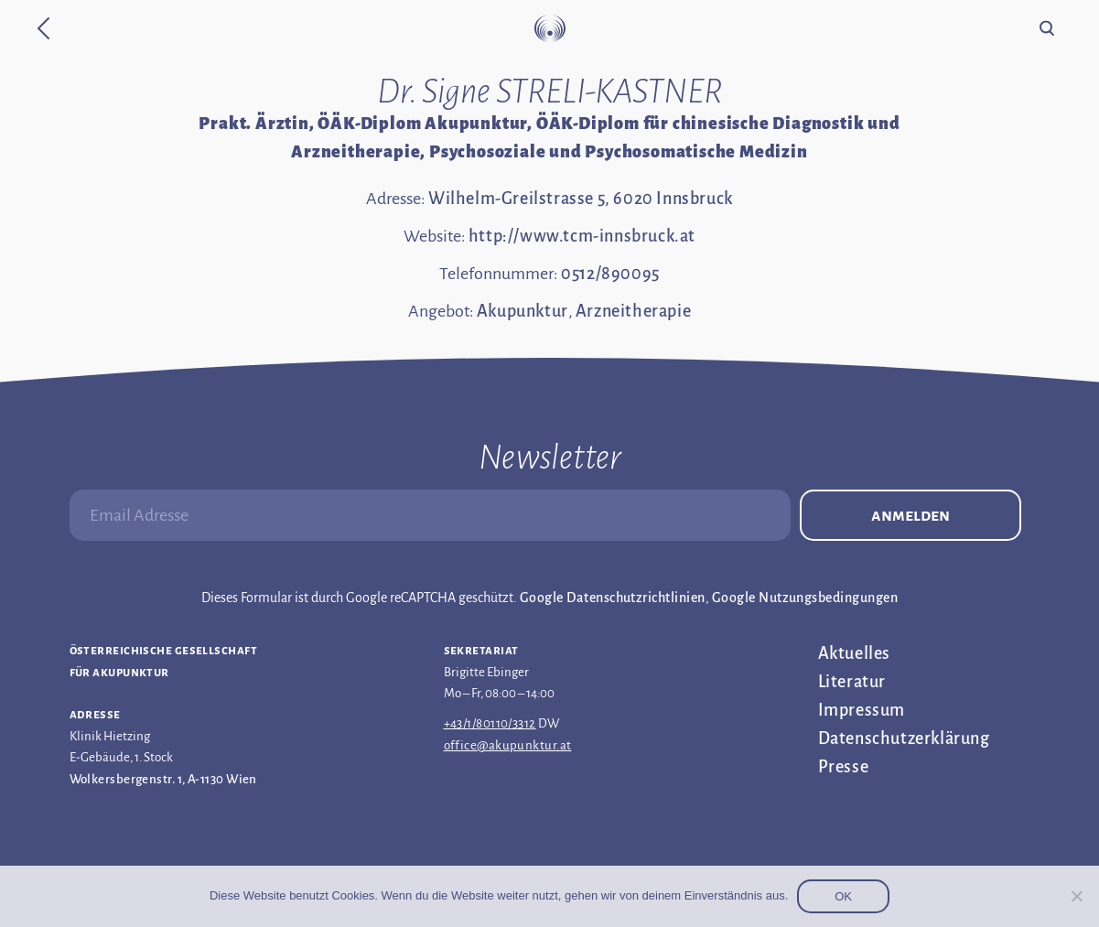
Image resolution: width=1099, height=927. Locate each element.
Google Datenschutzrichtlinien (613, 597)
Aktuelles (854, 653)
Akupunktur (522, 311)
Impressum (861, 710)
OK (843, 896)
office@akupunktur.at (508, 745)
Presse (843, 767)
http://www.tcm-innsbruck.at (582, 236)
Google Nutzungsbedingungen (805, 597)
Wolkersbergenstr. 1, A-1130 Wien (163, 779)
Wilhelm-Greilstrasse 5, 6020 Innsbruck (580, 198)
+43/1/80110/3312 (490, 723)
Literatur (852, 682)
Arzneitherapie (633, 311)
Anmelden (910, 515)
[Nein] (1076, 896)
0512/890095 (610, 273)
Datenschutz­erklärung (904, 738)
